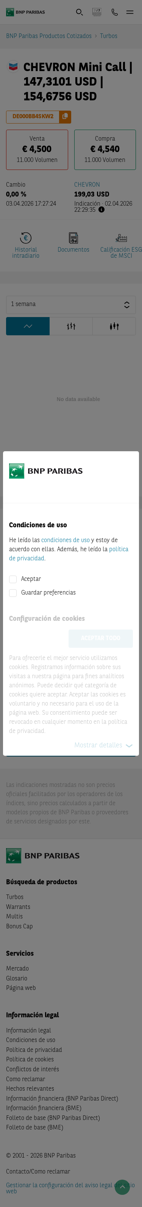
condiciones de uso (65, 541)
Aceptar (31, 579)
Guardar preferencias (48, 593)
